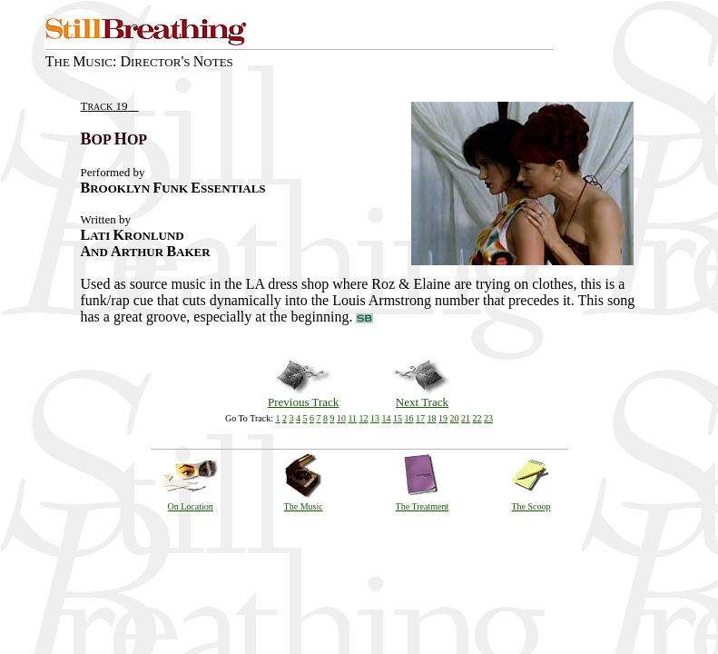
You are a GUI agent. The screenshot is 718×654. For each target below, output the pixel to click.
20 (454, 418)
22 (477, 418)
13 (374, 418)
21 (465, 418)
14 (386, 418)
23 (488, 418)
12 (364, 418)
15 (397, 418)
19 (443, 418)
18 (432, 418)
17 (420, 418)
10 (341, 418)
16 (409, 418)
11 (352, 418)
